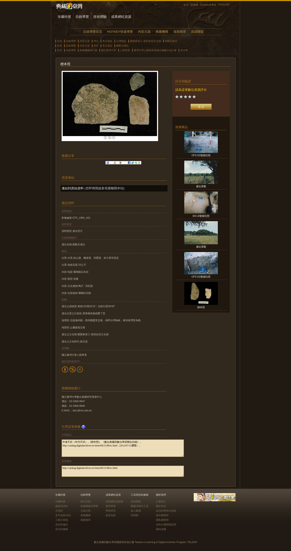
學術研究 (111, 510)
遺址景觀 (201, 186)
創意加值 (111, 515)
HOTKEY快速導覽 (120, 31)
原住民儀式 (61, 524)
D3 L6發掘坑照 (201, 215)
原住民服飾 (61, 529)
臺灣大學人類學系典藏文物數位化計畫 (155, 50)
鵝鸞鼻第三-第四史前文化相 (145, 41)
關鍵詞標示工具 (139, 506)
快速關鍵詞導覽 (89, 506)
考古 (96, 41)
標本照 (201, 307)
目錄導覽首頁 (92, 31)
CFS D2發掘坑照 (201, 155)
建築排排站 (61, 506)
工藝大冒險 (61, 520)
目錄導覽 (82, 16)
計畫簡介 (161, 501)
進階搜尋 (179, 31)
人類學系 (125, 50)
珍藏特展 (64, 16)
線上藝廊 (136, 510)
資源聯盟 (197, 31)
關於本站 (161, 506)
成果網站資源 (121, 16)
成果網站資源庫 (114, 501)
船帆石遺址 (171, 41)
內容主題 (144, 31)
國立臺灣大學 (108, 50)
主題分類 (86, 510)
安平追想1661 (63, 515)
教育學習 (111, 506)
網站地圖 (161, 529)
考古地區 (107, 41)
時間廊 (134, 515)
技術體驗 (100, 16)
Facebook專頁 (208, 4)
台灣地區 (121, 41)
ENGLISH (224, 4)
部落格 (194, 4)
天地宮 (59, 510)
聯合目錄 (86, 501)
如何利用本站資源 (166, 510)
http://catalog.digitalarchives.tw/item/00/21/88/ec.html (123, 471)
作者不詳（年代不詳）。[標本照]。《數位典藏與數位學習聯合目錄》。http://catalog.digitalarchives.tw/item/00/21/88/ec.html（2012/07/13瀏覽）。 (123, 448)
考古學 (184, 50)
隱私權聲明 (162, 520)
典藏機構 (162, 31)
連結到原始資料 (73, 188)
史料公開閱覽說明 (166, 524)
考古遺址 (107, 45)
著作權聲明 (162, 515)
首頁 (185, 4)
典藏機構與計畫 (88, 50)
